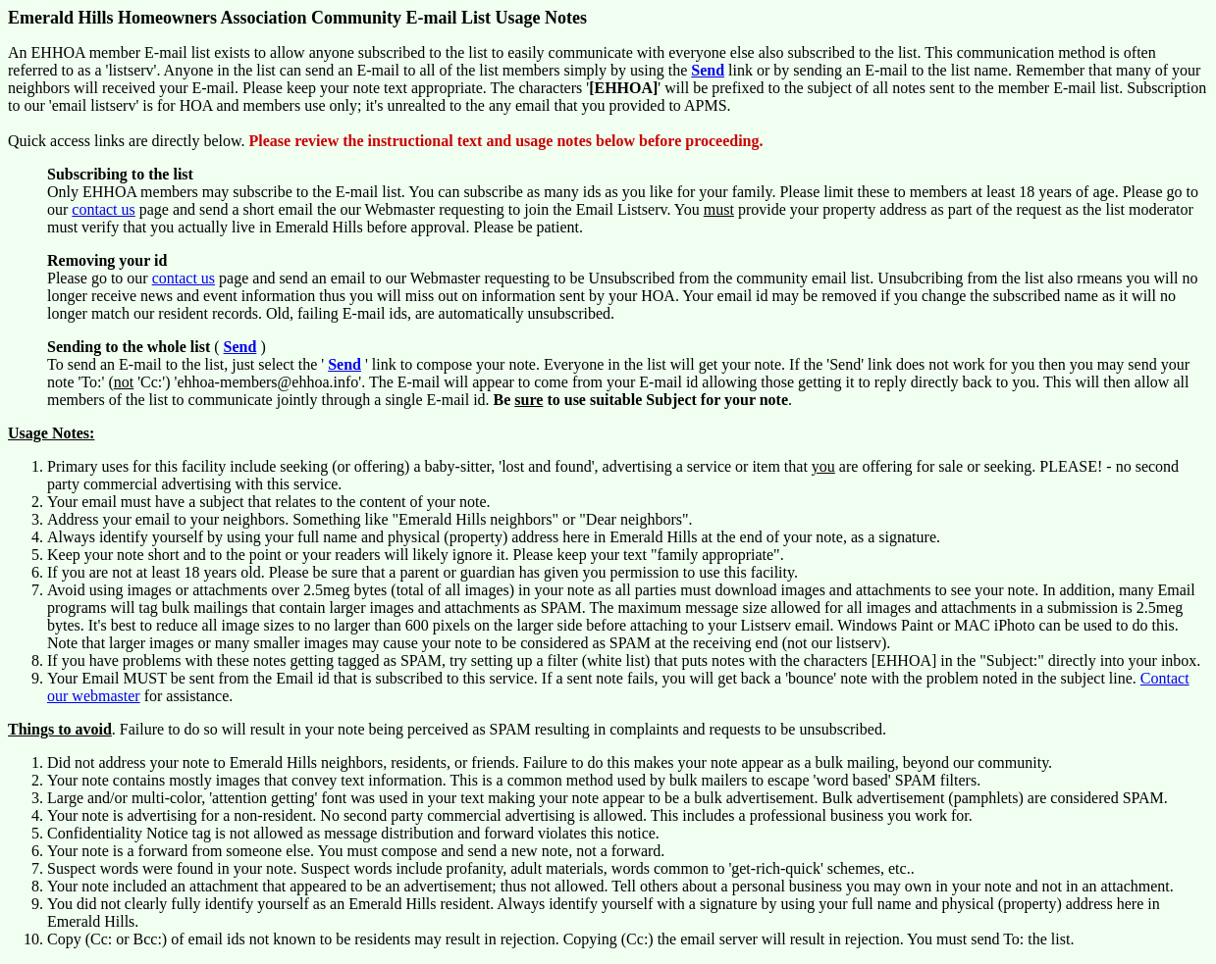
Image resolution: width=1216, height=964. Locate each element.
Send (707, 70)
